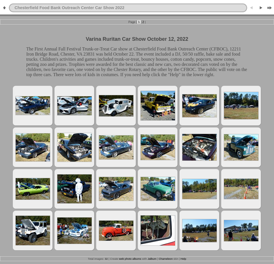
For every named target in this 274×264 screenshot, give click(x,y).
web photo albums (130, 258)
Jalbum (152, 258)
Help (183, 258)
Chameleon (166, 258)
